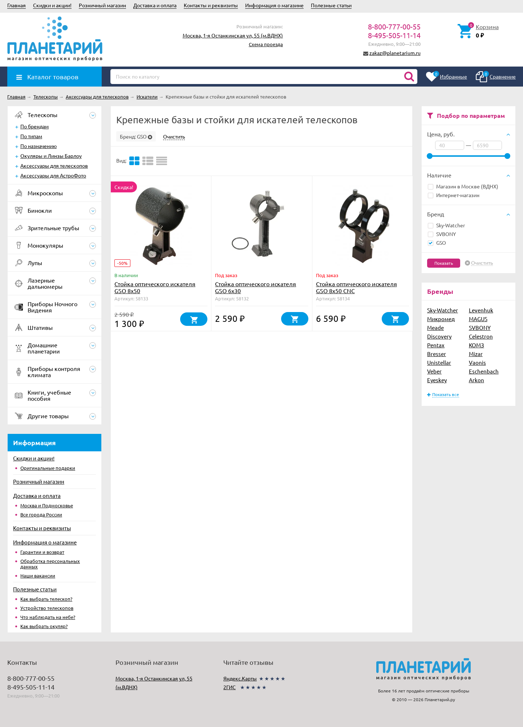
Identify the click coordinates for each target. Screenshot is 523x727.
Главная (16, 5)
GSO (437, 242)
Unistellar (439, 362)
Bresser (436, 353)
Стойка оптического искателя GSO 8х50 (154, 287)
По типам (31, 136)
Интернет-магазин (453, 195)
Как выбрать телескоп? (46, 599)
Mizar (476, 353)
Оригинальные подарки (47, 468)
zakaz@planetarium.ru (395, 52)
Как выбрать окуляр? (44, 626)
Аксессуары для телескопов (54, 165)
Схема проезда (266, 44)
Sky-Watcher (446, 225)
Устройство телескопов (46, 608)
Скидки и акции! (52, 5)
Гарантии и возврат (42, 552)
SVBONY (442, 234)
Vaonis (477, 362)
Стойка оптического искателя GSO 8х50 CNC (356, 287)
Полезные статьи (331, 5)
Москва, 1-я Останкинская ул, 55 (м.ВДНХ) (233, 35)
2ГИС (229, 687)
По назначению (38, 146)
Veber (434, 371)
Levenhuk (481, 310)
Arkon (476, 379)
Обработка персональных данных (50, 564)
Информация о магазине (274, 5)
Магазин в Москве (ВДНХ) (463, 186)
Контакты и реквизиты (211, 5)
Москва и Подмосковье (46, 505)
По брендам (34, 126)
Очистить (482, 263)
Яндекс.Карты (240, 678)
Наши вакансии (37, 575)
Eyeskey (437, 379)
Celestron (481, 336)
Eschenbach (484, 371)
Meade (435, 327)
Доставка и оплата (155, 5)
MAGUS (478, 318)
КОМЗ (476, 344)
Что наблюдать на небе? (47, 617)
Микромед (441, 318)
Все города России (41, 514)
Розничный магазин (102, 5)
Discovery (439, 336)
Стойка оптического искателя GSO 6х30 (255, 287)
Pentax (436, 344)
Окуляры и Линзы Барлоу (51, 155)
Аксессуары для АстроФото (53, 175)
